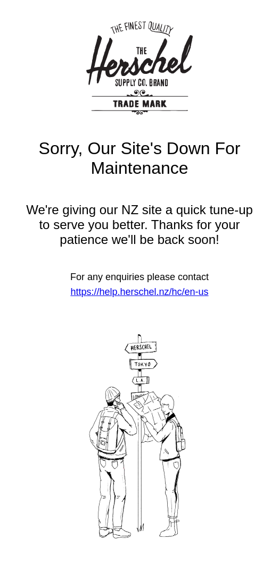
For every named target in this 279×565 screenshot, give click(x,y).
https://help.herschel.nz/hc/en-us (139, 291)
